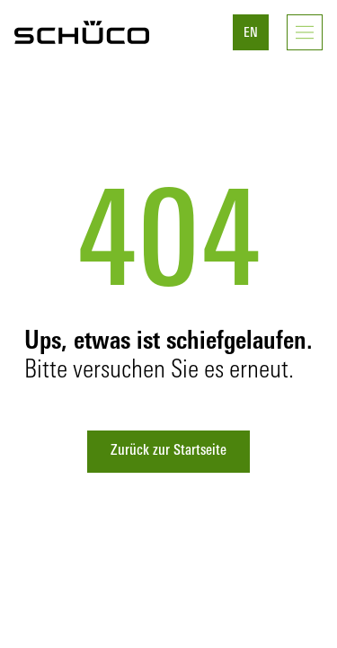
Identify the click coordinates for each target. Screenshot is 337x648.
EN (251, 33)
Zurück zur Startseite (168, 451)
